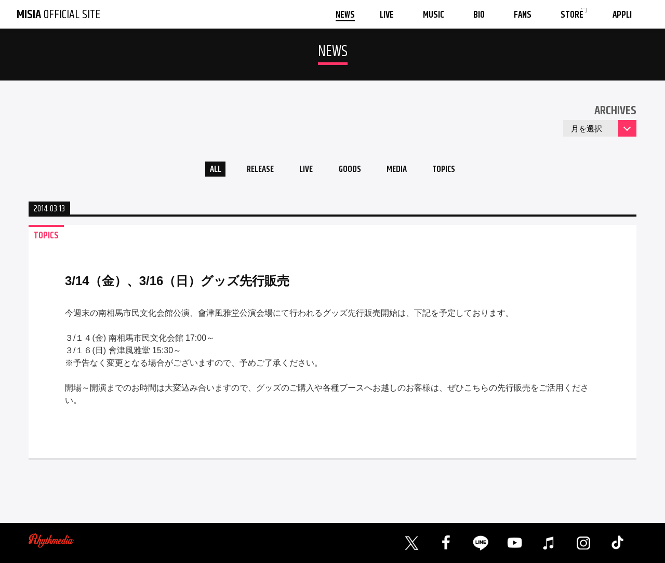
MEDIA (402, 171)
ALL (205, 171)
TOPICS (453, 171)
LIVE (304, 171)
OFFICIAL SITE (58, 14)
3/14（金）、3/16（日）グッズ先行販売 (177, 283)
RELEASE (254, 171)
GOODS (351, 171)
